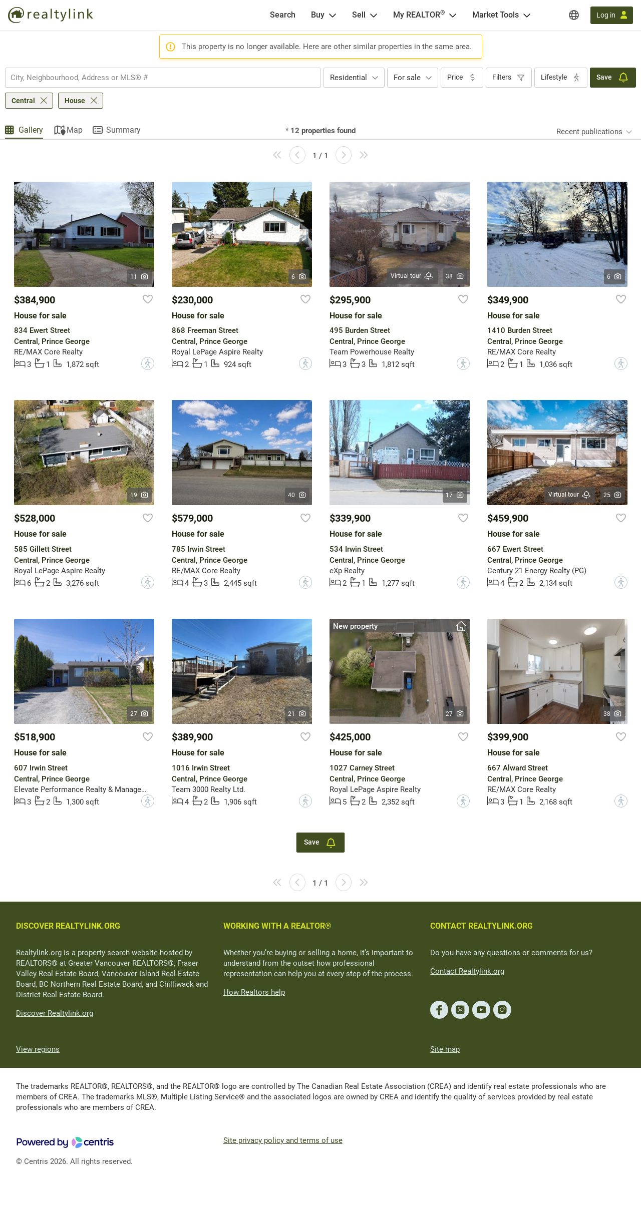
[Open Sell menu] (374, 15)
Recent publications (589, 131)
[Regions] (574, 15)
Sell (359, 15)
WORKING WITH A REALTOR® (277, 926)
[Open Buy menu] (333, 15)
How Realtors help (254, 992)
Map (75, 130)
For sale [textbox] (407, 77)
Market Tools (495, 15)
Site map (445, 1049)
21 (297, 713)
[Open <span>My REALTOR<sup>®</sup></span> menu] (453, 15)
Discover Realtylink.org (54, 1013)
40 (297, 495)
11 (139, 276)
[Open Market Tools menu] (527, 15)
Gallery (31, 130)
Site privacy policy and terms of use (283, 1140)
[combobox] (163, 78)
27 (139, 713)
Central (23, 101)
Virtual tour (412, 276)
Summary (123, 130)
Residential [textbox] (348, 77)
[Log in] (611, 15)
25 (612, 495)
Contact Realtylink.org (467, 971)
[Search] (282, 15)
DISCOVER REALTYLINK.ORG (68, 926)
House (75, 101)
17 (455, 495)
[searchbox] (157, 77)
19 (139, 495)
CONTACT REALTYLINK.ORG (481, 926)
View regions (38, 1049)
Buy (318, 15)
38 (455, 276)
